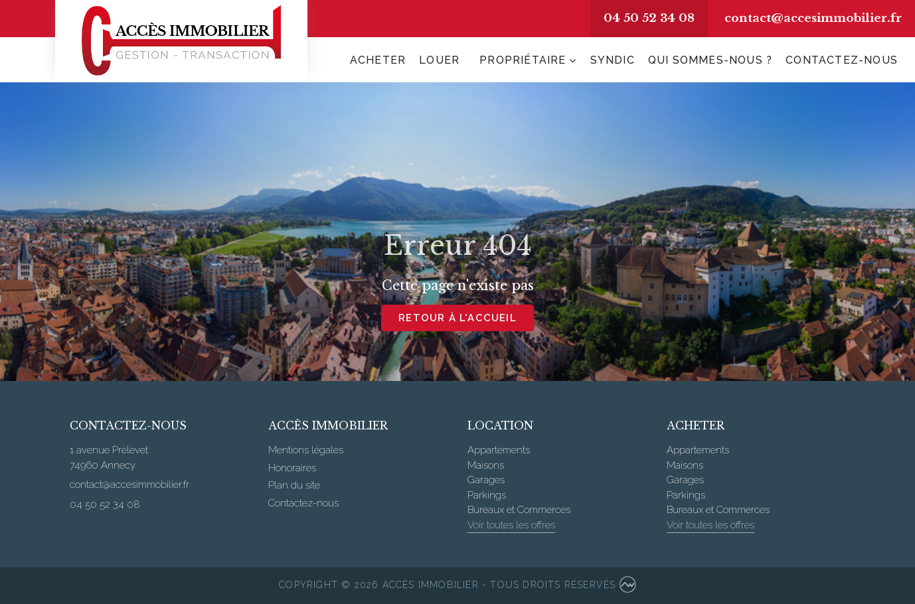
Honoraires (292, 468)
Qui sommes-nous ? (710, 60)
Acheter (378, 60)
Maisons (485, 465)
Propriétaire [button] (522, 60)
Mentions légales (305, 450)
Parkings (486, 495)
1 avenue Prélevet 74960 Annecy (109, 457)
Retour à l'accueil (457, 318)
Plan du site (294, 485)
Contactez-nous (842, 60)
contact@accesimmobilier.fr (813, 18)
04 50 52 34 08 (649, 18)
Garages (486, 480)
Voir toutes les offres (511, 525)
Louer (439, 60)
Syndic (612, 60)
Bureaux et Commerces (518, 510)
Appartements (498, 450)
